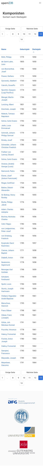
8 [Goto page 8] (12, 34)
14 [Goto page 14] (22, 39)
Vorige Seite (10, 29)
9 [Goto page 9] (18, 34)
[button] (40, 3)
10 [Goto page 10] (24, 34)
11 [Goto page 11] (29, 34)
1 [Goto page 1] (2, 34)
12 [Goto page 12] (35, 34)
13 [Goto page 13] (41, 34)
